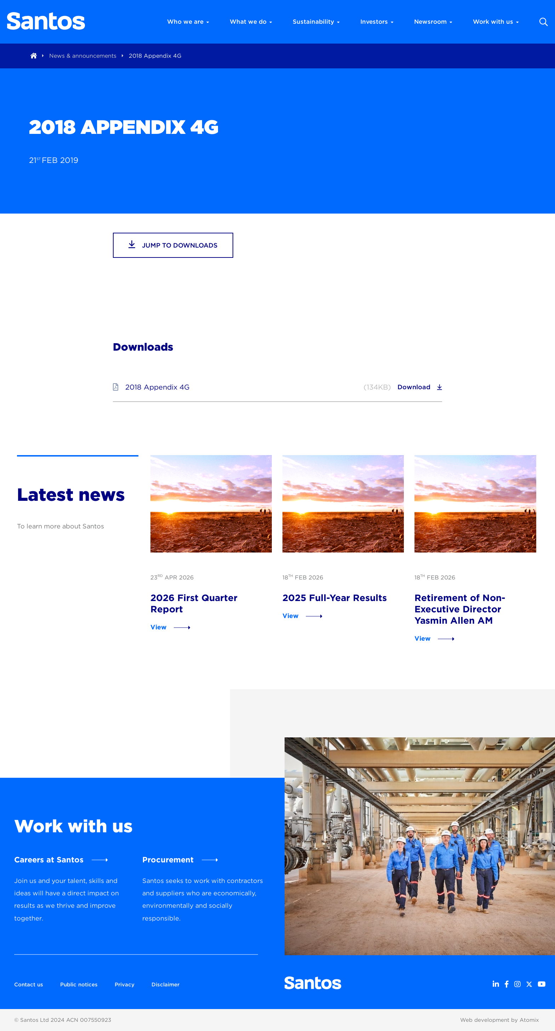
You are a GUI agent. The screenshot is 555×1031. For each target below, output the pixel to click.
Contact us (28, 984)
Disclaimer (165, 984)
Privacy (125, 984)
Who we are (188, 21)
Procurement (168, 859)
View (158, 627)
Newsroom (433, 21)
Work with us (496, 21)
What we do (251, 21)
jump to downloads (173, 244)
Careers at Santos (49, 859)
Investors (377, 21)
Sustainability (316, 21)
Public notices (79, 984)
